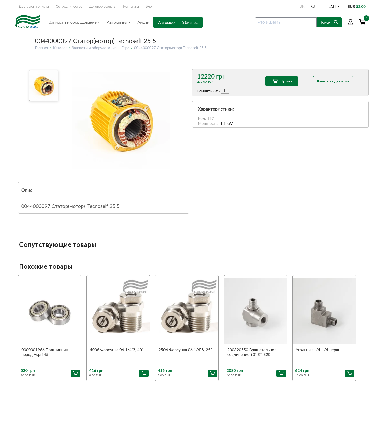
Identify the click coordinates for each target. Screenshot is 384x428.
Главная (41, 47)
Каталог (60, 47)
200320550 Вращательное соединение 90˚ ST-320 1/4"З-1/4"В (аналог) (252, 352)
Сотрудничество (69, 6)
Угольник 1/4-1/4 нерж (317, 349)
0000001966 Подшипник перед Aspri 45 (44, 352)
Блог (149, 6)
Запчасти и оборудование (74, 22)
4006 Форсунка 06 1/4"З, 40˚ (116, 349)
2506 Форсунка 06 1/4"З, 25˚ (185, 349)
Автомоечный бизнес (178, 22)
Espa (125, 47)
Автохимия (119, 22)
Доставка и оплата (34, 6)
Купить (281, 81)
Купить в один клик (333, 81)
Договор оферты (102, 6)
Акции (143, 22)
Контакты (131, 6)
